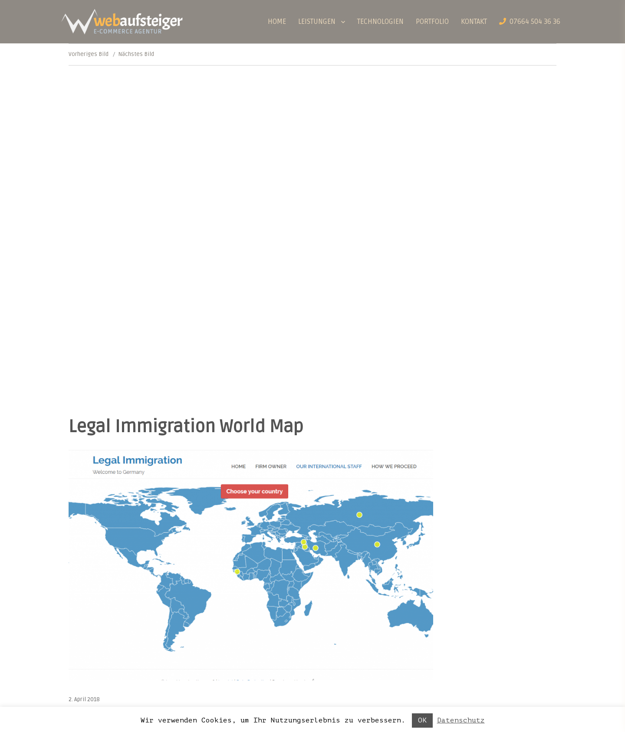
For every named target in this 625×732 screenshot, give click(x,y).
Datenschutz (461, 720)
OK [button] (422, 720)
